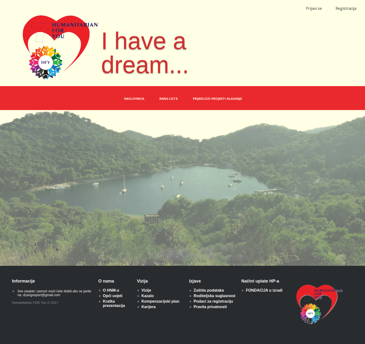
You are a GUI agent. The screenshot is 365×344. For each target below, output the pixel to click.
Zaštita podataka (209, 290)
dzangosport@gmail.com (41, 295)
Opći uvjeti (113, 296)
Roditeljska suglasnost (214, 296)
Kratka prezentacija (114, 303)
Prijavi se (314, 8)
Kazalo (147, 296)
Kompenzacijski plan (160, 301)
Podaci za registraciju (213, 301)
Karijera (148, 307)
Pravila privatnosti (210, 307)
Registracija (346, 8)
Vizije (146, 290)
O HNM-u (111, 290)
